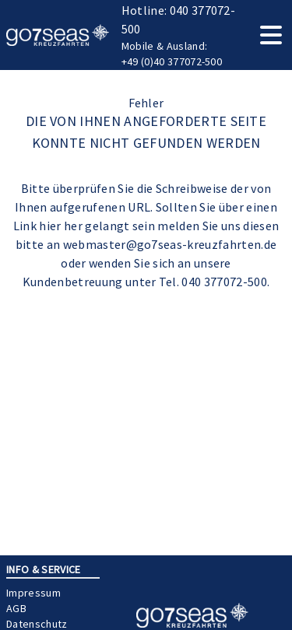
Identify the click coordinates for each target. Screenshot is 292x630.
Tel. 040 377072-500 (213, 281)
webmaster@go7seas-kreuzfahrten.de (170, 244)
